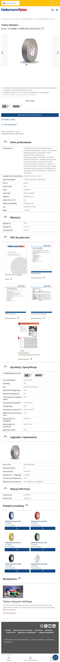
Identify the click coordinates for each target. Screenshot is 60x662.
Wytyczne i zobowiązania (27, 632)
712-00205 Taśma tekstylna (43, 561)
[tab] (30, 142)
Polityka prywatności (46, 632)
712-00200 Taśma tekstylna (17, 518)
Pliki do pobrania (9, 125)
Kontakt (8, 630)
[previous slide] (2, 53)
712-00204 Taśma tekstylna (17, 561)
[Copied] (42, 28)
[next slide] (58, 53)
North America (11, 3)
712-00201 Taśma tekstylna (43, 518)
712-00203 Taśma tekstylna (43, 540)
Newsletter (49, 630)
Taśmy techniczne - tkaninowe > (12, 134)
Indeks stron (11, 632)
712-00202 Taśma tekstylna (17, 540)
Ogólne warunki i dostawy (22, 630)
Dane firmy (38, 630)
